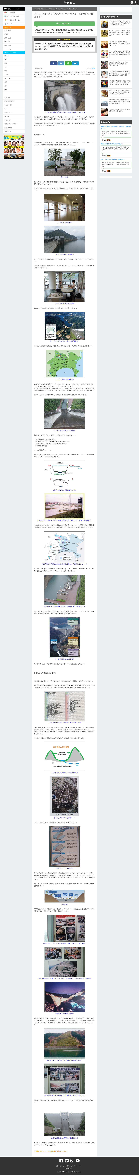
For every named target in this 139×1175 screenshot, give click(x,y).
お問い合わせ (13, 125)
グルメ (11, 34)
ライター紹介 (13, 103)
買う (10, 59)
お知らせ (11, 96)
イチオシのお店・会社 (16, 20)
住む (10, 66)
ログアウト (12, 129)
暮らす (11, 73)
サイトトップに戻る (16, 9)
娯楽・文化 (12, 37)
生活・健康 (12, 45)
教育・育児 (12, 41)
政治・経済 (12, 30)
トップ (34, 8)
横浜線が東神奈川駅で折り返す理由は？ (111, 144)
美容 (10, 62)
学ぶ (10, 70)
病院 (10, 81)
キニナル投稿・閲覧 (16, 16)
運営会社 (11, 114)
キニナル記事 (14, 12)
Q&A (10, 107)
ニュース (13, 23)
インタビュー (13, 48)
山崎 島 (93, 68)
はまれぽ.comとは (14, 100)
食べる (11, 55)
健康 (10, 88)
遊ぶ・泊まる (13, 77)
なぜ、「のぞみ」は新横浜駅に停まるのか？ (113, 159)
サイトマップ (13, 111)
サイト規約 (12, 118)
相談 (10, 84)
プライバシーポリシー (15, 122)
